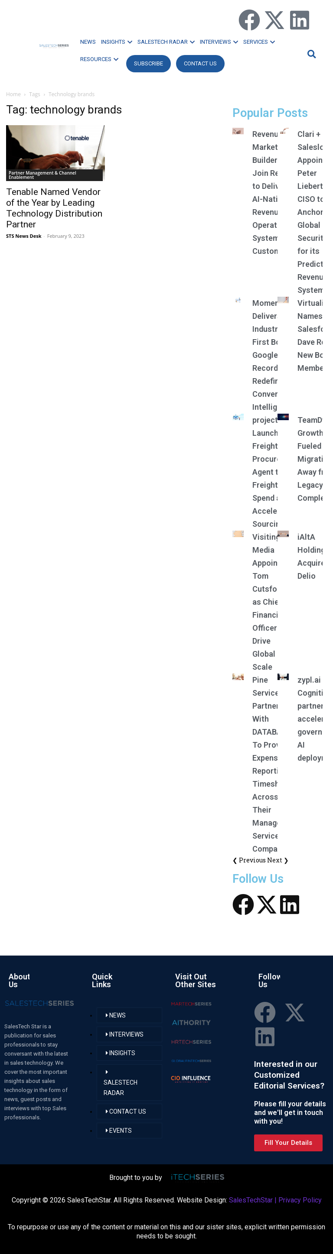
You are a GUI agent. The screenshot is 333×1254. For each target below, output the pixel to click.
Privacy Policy (300, 1200)
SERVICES (259, 42)
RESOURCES (99, 59)
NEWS (88, 42)
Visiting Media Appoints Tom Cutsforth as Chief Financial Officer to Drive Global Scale (269, 601)
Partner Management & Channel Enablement (42, 175)
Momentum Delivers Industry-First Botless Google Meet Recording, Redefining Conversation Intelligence (276, 355)
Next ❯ (278, 860)
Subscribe (148, 63)
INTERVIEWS (219, 42)
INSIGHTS (116, 42)
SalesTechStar (251, 1200)
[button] (310, 54)
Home (13, 94)
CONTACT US (200, 63)
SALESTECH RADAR (166, 42)
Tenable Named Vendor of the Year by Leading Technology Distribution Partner (54, 208)
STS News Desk (23, 236)
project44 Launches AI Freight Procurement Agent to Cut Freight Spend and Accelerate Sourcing (275, 471)
